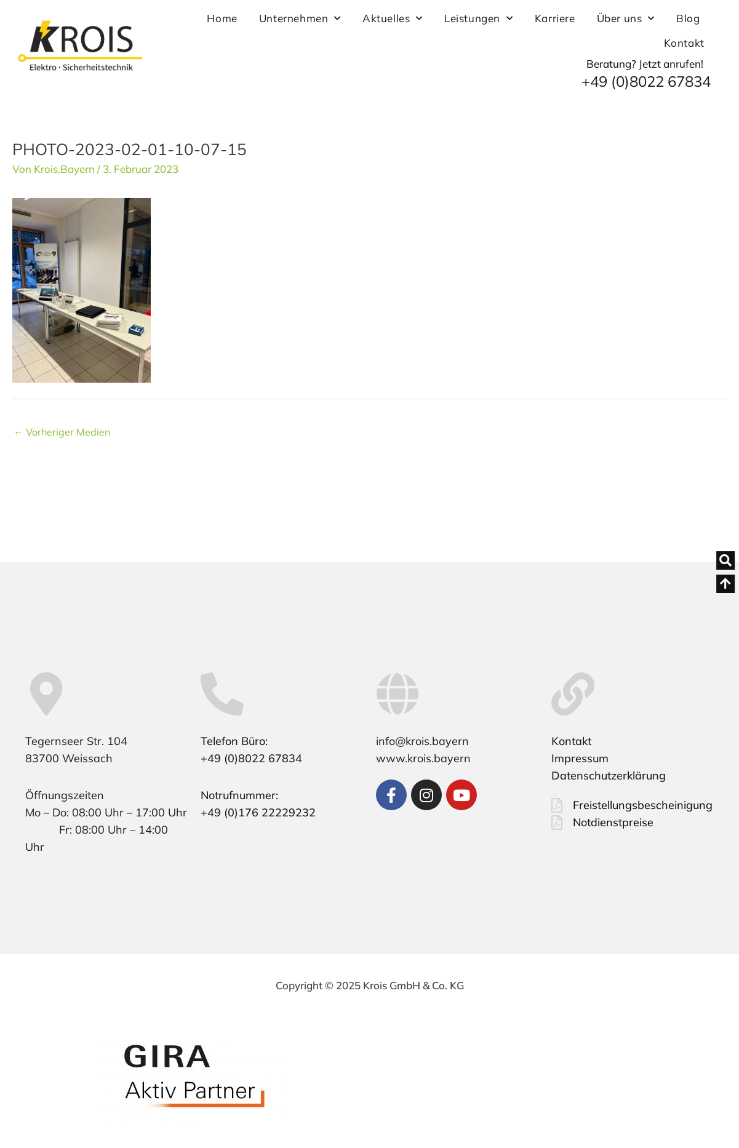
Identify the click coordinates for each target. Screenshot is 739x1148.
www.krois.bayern (423, 758)
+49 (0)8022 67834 (646, 81)
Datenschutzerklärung (608, 775)
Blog (688, 18)
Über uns (626, 18)
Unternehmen (300, 18)
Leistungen (478, 18)
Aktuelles (392, 18)
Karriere (555, 18)
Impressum (580, 758)
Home (222, 18)
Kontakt (684, 42)
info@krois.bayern (422, 741)
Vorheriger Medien (62, 432)
